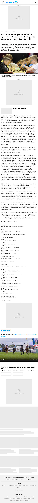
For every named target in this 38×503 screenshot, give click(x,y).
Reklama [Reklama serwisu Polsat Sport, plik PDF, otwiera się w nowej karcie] (32, 477)
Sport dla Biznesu (19, 490)
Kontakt (5, 477)
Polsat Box (19, 487)
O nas (25, 479)
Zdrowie (25, 498)
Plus (35, 485)
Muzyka (26, 500)
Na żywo (18, 496)
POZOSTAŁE (7, 330)
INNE (2, 330)
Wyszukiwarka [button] (35, 2)
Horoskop (29, 496)
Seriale (29, 498)
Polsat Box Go (4, 485)
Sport (16, 485)
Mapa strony (29, 479)
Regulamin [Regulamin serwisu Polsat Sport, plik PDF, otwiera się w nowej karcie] (10, 477)
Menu (3, 3)
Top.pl (33, 498)
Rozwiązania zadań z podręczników (17, 500)
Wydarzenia (6, 498)
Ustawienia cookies (10, 479)
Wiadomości (11, 485)
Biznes (14, 498)
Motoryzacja (19, 498)
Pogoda (19, 485)
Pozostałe (14, 31)
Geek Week (31, 485)
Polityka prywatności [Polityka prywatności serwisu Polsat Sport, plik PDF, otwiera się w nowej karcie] (18, 479)
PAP (29, 477)
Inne (9, 31)
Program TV (23, 496)
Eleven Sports (25, 485)
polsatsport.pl (4, 31)
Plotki (33, 496)
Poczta (9, 496)
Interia (5, 496)
